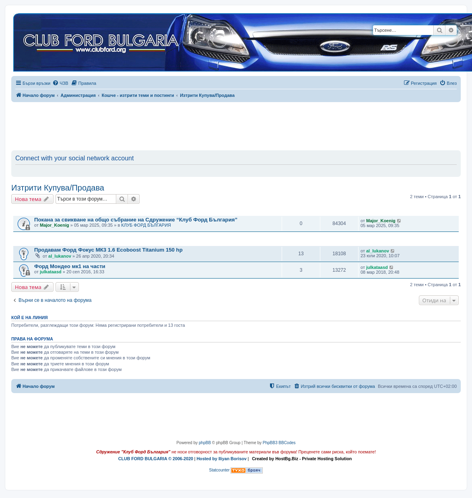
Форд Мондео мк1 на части (69, 266)
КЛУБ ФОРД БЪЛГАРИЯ (146, 225)
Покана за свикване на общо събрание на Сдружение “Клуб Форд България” (135, 220)
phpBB (205, 443)
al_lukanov (59, 256)
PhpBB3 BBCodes (279, 443)
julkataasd (51, 271)
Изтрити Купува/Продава (57, 187)
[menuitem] (60, 83)
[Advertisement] (236, 125)
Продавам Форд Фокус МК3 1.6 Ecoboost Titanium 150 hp (108, 250)
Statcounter (219, 470)
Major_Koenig (54, 225)
